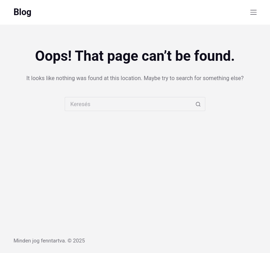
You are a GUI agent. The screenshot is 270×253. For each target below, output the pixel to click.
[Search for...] (128, 104)
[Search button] (198, 104)
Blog (22, 12)
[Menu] (253, 12)
